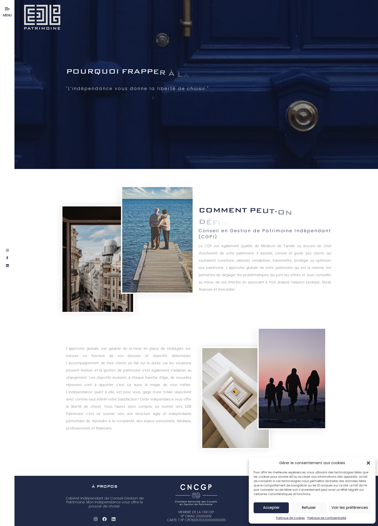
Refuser (309, 507)
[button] (368, 463)
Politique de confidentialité (326, 518)
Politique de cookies (290, 518)
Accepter (271, 507)
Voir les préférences (349, 507)
